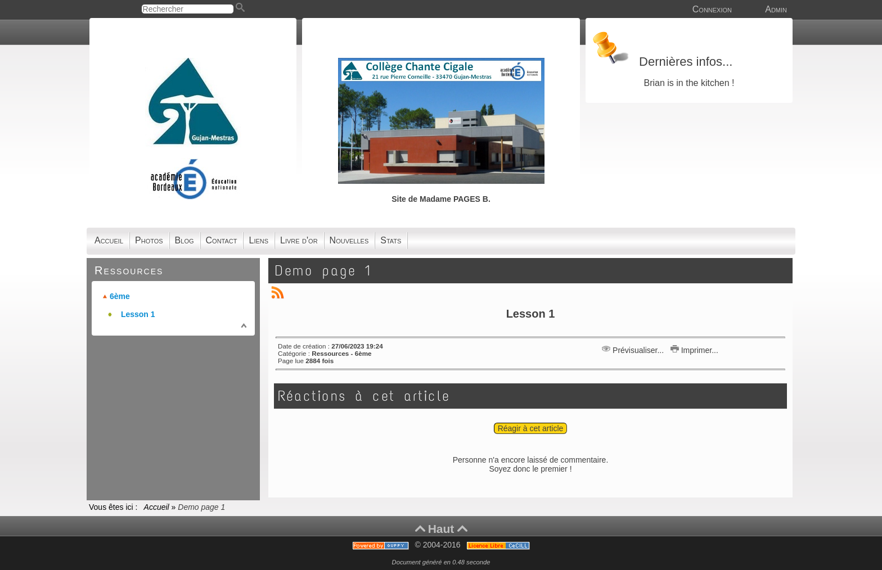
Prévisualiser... (634, 350)
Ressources (128, 270)
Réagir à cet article (531, 428)
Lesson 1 (138, 314)
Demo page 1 (323, 270)
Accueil (156, 507)
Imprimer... (694, 350)
